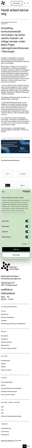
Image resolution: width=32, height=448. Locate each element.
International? (5, 435)
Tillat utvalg (16, 255)
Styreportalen (5, 345)
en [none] (28, 446)
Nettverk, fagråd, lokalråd (8, 348)
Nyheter (3, 364)
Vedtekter (4, 320)
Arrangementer (5, 360)
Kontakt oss (4, 314)
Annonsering (5, 431)
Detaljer (24, 244)
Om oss (3, 311)
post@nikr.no (7, 289)
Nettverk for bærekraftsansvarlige (11, 416)
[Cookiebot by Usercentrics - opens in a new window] (23, 191)
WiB (2, 407)
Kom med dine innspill (8, 394)
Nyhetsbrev (4, 339)
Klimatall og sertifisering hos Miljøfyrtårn (13, 323)
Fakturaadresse (8, 293)
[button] (27, 3)
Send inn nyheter (6, 370)
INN (2, 413)
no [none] (24, 446)
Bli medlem (16, 3)
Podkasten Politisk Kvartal (9, 391)
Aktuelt (3, 385)
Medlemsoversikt (6, 342)
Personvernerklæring (7, 317)
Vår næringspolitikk (7, 382)
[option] (28, 446)
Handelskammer (6, 428)
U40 (2, 410)
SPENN (3, 367)
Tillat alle (16, 249)
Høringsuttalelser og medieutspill (11, 388)
